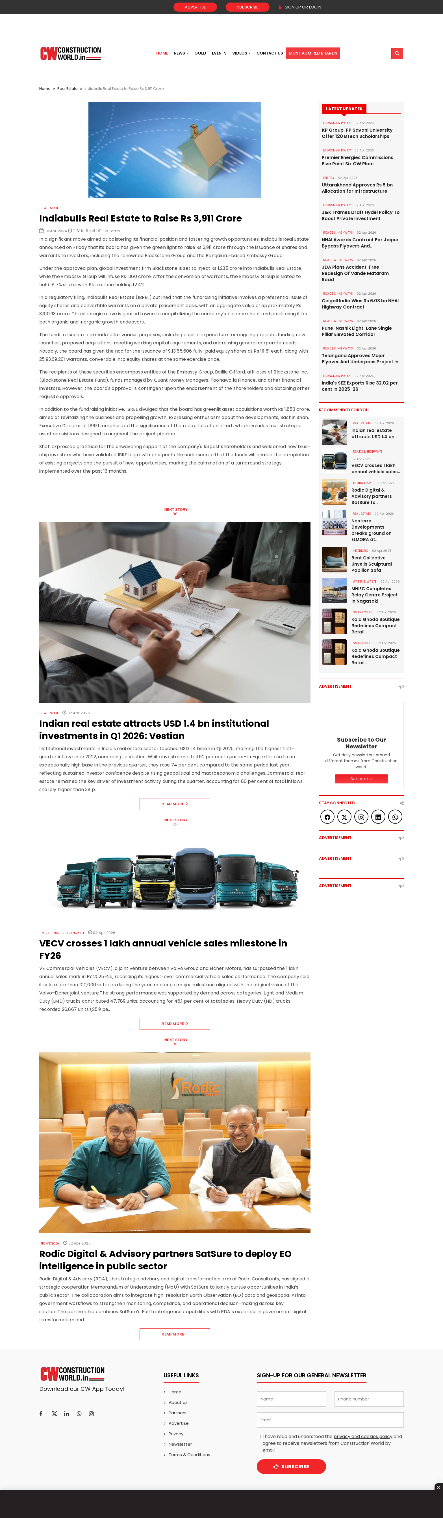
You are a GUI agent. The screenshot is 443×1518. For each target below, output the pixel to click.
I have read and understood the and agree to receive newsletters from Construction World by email (332, 1443)
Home (162, 53)
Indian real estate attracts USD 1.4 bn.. (374, 433)
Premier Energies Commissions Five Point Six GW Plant (357, 161)
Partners (177, 1413)
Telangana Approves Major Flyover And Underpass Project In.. (361, 359)
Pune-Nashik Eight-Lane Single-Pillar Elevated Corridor (358, 331)
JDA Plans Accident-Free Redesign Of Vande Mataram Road (355, 273)
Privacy (176, 1434)
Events (219, 53)
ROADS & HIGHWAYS (338, 233)
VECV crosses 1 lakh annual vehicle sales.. (375, 468)
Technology (50, 1243)
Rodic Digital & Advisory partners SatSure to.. (371, 496)
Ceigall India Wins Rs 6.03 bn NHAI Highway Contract (360, 304)
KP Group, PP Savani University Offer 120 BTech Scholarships (357, 133)
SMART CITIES (363, 612)
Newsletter (180, 1444)
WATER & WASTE (365, 581)
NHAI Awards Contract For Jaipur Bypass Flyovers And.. (360, 243)
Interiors (360, 551)
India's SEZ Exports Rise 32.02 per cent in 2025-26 (360, 386)
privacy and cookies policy (363, 1436)
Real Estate (67, 88)
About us (178, 1402)
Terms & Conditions (189, 1455)
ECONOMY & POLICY (337, 123)
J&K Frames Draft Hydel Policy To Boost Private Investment (361, 215)
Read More (175, 804)
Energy (328, 178)
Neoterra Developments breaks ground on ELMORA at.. (371, 530)
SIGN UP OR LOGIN (299, 7)
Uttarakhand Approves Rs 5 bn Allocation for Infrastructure (357, 188)
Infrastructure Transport (62, 933)
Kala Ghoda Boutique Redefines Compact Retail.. (375, 625)
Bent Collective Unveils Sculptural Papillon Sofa (371, 564)
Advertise (195, 7)
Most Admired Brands (313, 53)
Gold (200, 53)
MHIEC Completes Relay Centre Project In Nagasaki (374, 595)
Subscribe (247, 7)
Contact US (270, 53)
